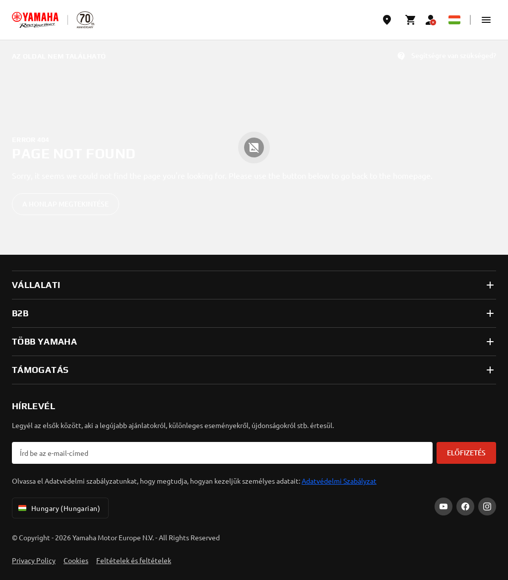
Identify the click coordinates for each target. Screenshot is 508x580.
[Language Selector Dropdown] (454, 20)
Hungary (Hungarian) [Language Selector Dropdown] (58, 508)
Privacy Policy (34, 560)
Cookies (76, 560)
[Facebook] (465, 506)
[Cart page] (411, 20)
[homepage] (35, 20)
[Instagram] (487, 506)
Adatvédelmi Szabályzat (339, 480)
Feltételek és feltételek (133, 560)
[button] (486, 20)
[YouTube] (443, 506)
